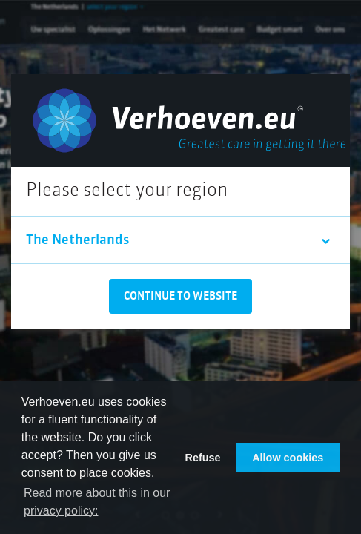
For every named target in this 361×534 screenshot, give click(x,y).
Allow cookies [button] (287, 458)
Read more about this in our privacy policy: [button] (97, 502)
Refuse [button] (203, 458)
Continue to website (180, 296)
